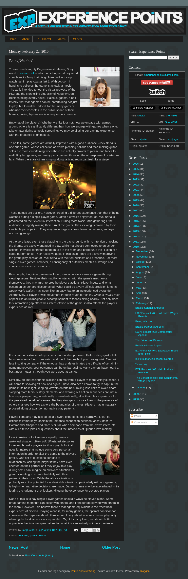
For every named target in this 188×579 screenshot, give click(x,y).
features (23, 535)
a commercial (25, 73)
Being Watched (144, 321)
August (140, 272)
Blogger (144, 571)
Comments (139, 422)
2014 (136, 226)
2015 (136, 220)
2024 (136, 174)
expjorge (173, 139)
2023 (136, 179)
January (141, 387)
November (142, 256)
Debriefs (77, 38)
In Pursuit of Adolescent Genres (154, 358)
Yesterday (141, 364)
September (143, 266)
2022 (136, 184)
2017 (136, 210)
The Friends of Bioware (149, 340)
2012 (136, 236)
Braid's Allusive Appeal (148, 345)
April (139, 292)
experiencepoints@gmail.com (161, 74)
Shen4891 (171, 122)
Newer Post (18, 547)
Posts (136, 415)
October (141, 261)
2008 (136, 399)
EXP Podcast (43, 38)
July (138, 277)
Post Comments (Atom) (39, 555)
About (25, 38)
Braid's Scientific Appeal (149, 307)
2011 (136, 241)
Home (12, 38)
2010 (136, 246)
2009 (136, 394)
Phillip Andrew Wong (83, 571)
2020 (136, 194)
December (142, 251)
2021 (136, 189)
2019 (136, 200)
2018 (136, 205)
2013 (136, 231)
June (139, 282)
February (141, 303)
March (140, 298)
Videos (61, 38)
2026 (136, 163)
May (139, 287)
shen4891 (171, 115)
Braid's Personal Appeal (149, 326)
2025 (136, 169)
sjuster (141, 115)
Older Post (111, 547)
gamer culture (38, 535)
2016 (136, 215)
